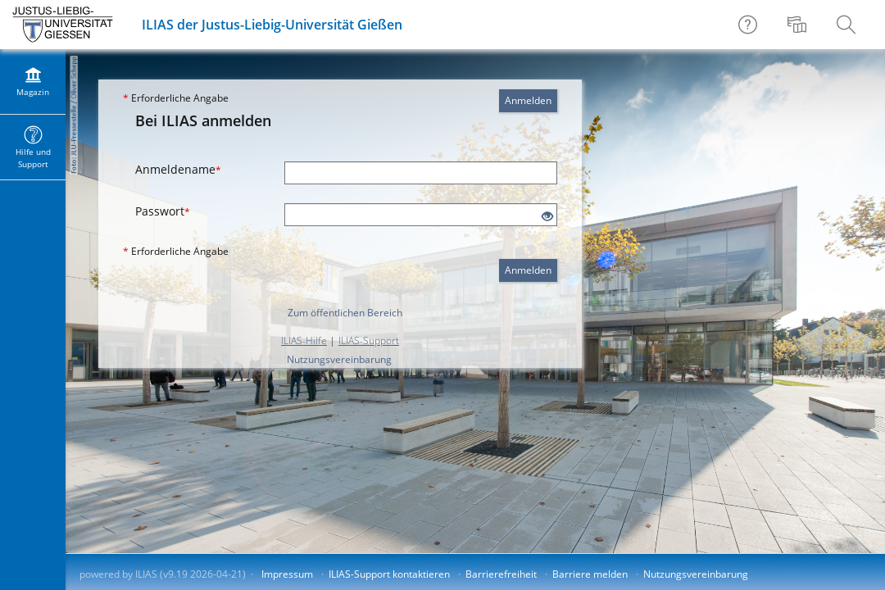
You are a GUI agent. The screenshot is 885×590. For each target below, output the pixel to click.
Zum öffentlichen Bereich (345, 313)
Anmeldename (178, 169)
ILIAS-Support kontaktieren (389, 574)
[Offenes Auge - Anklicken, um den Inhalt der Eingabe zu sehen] (547, 217)
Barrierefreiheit (501, 574)
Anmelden (528, 100)
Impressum (287, 574)
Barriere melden (590, 574)
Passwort (162, 211)
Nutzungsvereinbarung (339, 359)
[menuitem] (799, 24)
